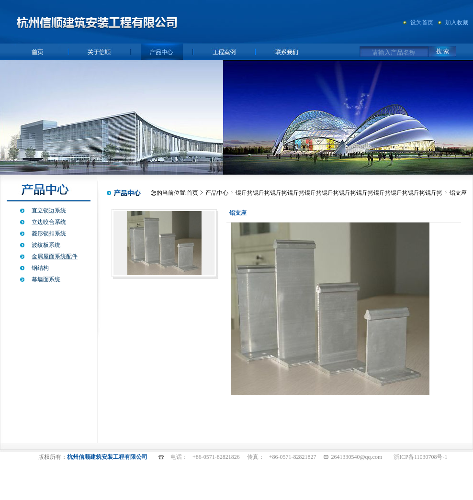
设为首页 (421, 22)
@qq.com (371, 457)
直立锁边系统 (49, 210)
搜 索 (442, 51)
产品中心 (216, 192)
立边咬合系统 (49, 222)
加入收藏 (456, 22)
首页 (192, 192)
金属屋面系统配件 (55, 256)
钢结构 (40, 268)
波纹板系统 (46, 245)
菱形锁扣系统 (49, 233)
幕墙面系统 (46, 279)
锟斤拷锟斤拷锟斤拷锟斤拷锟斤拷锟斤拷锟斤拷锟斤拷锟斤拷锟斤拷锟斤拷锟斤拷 (339, 192)
